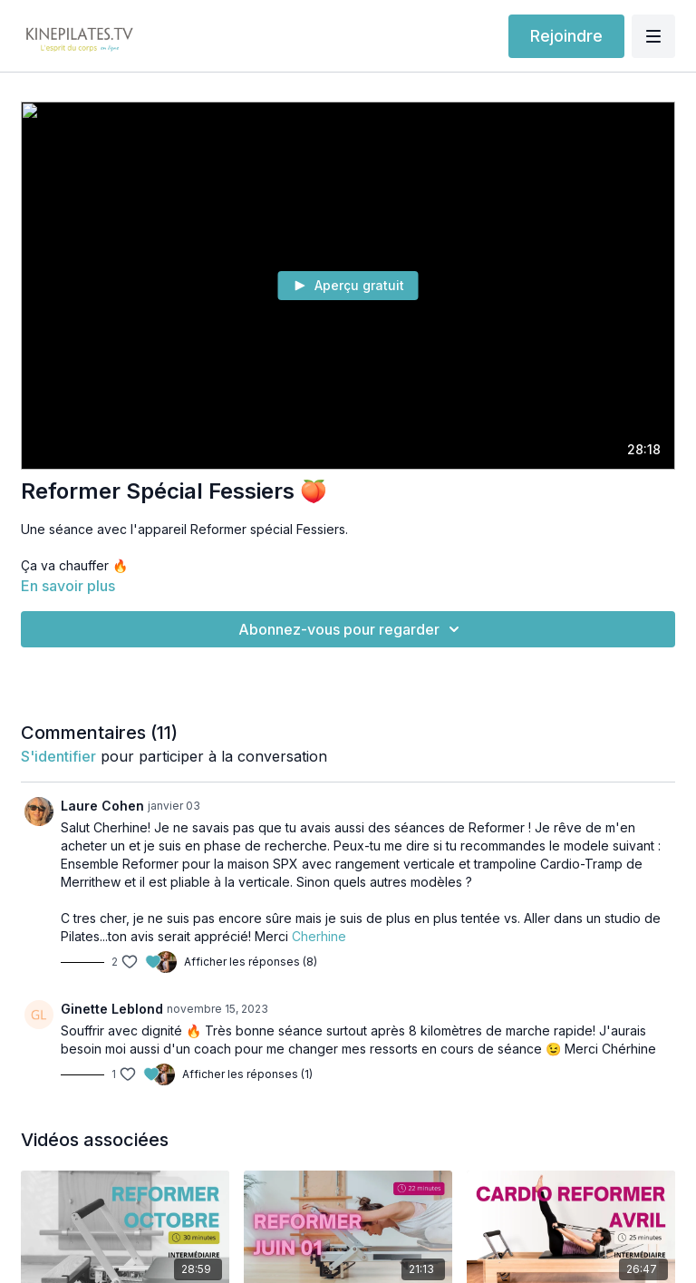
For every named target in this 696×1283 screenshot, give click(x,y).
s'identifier (58, 756)
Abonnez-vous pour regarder (351, 629)
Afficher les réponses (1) (247, 1074)
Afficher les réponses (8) (250, 961)
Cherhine (319, 936)
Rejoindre (566, 35)
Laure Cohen (102, 805)
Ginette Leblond (112, 1008)
